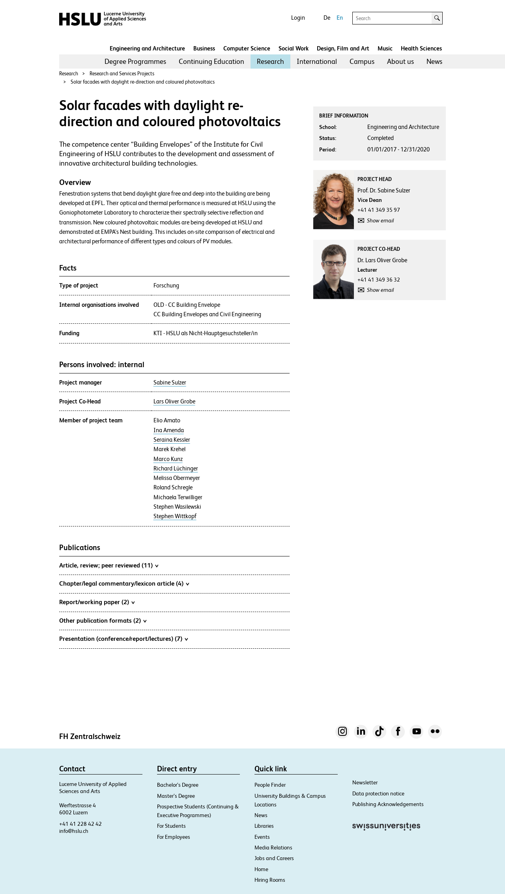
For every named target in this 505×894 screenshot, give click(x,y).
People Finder (270, 785)
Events (262, 837)
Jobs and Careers (274, 858)
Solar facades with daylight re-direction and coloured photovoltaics (143, 82)
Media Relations (273, 847)
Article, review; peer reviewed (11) (108, 565)
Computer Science (246, 48)
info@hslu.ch (73, 831)
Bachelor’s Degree (177, 785)
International (317, 61)
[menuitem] (135, 61)
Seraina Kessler (171, 440)
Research (270, 61)
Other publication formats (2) (102, 620)
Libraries (264, 826)
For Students (171, 826)
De (327, 17)
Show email (380, 220)
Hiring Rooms (269, 880)
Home (261, 869)
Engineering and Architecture (147, 48)
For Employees (173, 837)
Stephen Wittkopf (174, 516)
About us (400, 61)
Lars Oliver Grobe (174, 401)
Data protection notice (378, 793)
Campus (362, 61)
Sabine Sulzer (169, 382)
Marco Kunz (168, 459)
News (434, 61)
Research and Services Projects (122, 74)
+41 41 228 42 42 (80, 824)
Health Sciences (421, 48)
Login (298, 17)
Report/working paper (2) (97, 602)
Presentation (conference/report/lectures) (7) (123, 638)
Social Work (294, 48)
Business (204, 48)
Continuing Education (211, 61)
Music (385, 48)
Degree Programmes (135, 61)
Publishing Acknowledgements (388, 804)
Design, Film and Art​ (343, 48)
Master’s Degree (176, 796)
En (340, 17)
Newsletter (365, 782)
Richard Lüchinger (175, 468)
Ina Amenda (168, 430)
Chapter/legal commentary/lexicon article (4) (124, 583)
